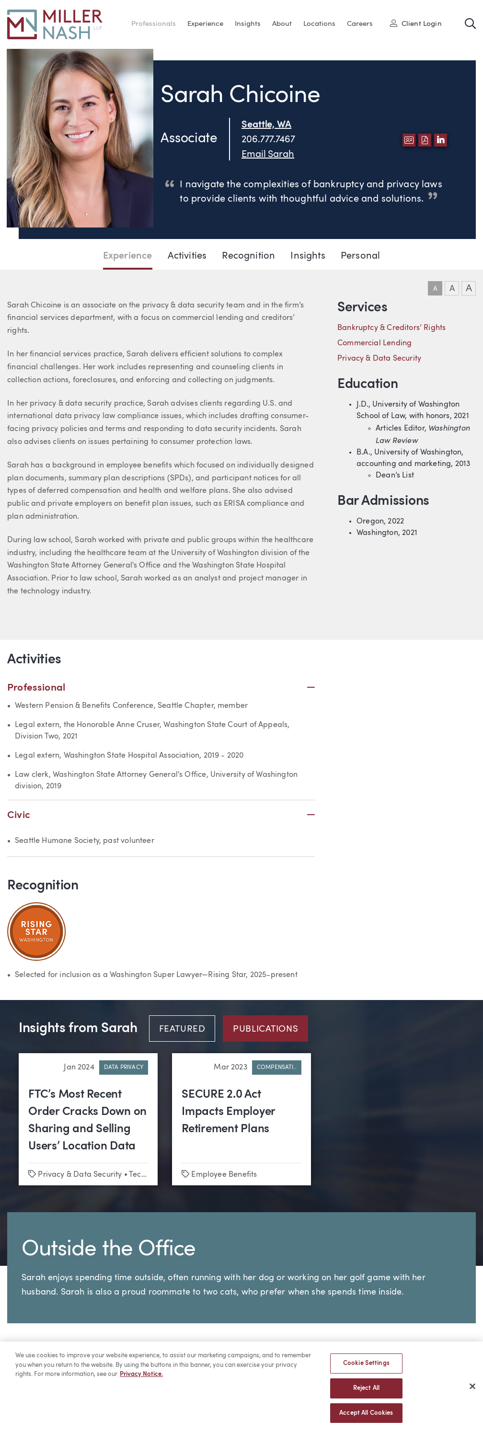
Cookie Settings (366, 1368)
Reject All (366, 1393)
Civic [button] (161, 815)
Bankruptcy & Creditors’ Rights (391, 328)
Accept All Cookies (366, 1418)
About (282, 24)
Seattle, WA (266, 125)
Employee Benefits (224, 1175)
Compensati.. (277, 1067)
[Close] (472, 1391)
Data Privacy (123, 1067)
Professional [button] (161, 688)
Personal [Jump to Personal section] (360, 256)
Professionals (153, 24)
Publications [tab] (265, 1029)
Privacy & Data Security (379, 359)
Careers (360, 24)
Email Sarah (268, 154)
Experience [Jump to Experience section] (127, 256)
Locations (319, 24)
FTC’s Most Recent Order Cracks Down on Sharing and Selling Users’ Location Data (87, 1120)
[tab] (186, 1028)
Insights (248, 24)
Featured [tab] (182, 1029)
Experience (205, 24)
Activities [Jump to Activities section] (187, 256)
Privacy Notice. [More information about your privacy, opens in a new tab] (141, 1379)
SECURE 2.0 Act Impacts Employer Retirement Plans (228, 1112)
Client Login (416, 23)
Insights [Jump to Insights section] (307, 256)
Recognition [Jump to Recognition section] (248, 256)
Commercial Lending (374, 343)
